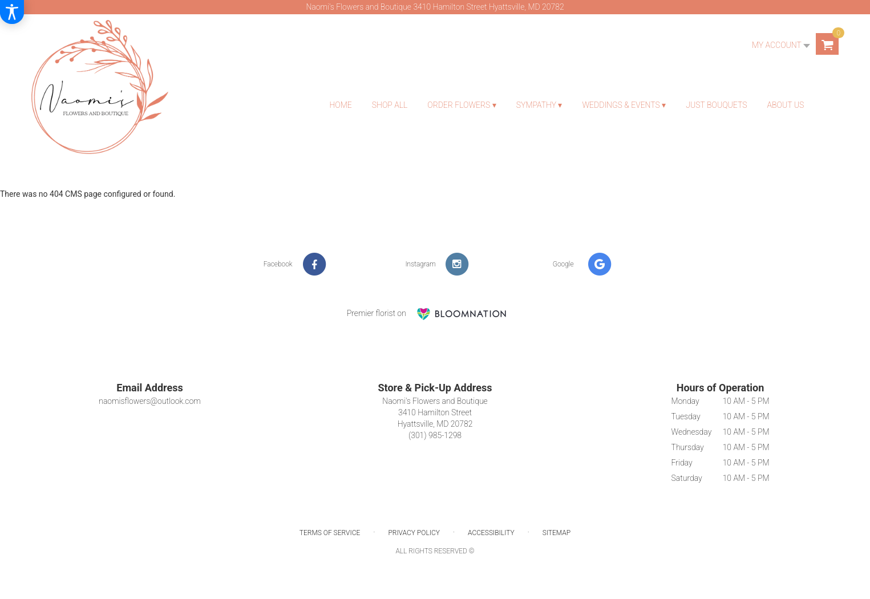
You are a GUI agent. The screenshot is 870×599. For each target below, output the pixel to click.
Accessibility (491, 533)
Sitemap (557, 533)
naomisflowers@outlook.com (150, 401)
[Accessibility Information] (12, 12)
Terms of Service (330, 533)
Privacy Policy (414, 533)
